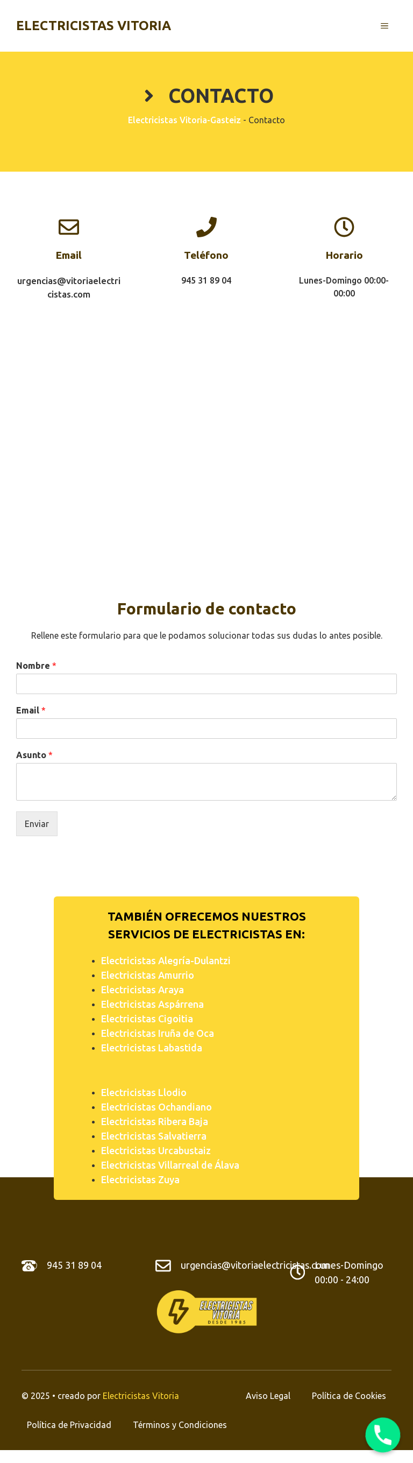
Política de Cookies (349, 1396)
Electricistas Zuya (140, 1179)
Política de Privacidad (69, 1425)
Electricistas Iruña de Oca (157, 1033)
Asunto (34, 755)
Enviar (37, 824)
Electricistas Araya (142, 989)
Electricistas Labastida (151, 1047)
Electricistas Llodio (144, 1092)
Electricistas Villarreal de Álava (170, 1165)
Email (31, 710)
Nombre (36, 665)
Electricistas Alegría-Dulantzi (166, 960)
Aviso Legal (268, 1396)
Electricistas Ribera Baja (154, 1121)
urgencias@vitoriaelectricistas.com (255, 1265)
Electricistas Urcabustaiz (156, 1150)
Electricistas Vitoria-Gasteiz (184, 120)
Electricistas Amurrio (147, 975)
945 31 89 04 (74, 1265)
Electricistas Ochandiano (156, 1106)
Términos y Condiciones (180, 1425)
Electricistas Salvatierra (153, 1135)
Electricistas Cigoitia (147, 1018)
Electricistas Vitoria (93, 25)
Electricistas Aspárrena (152, 1004)
